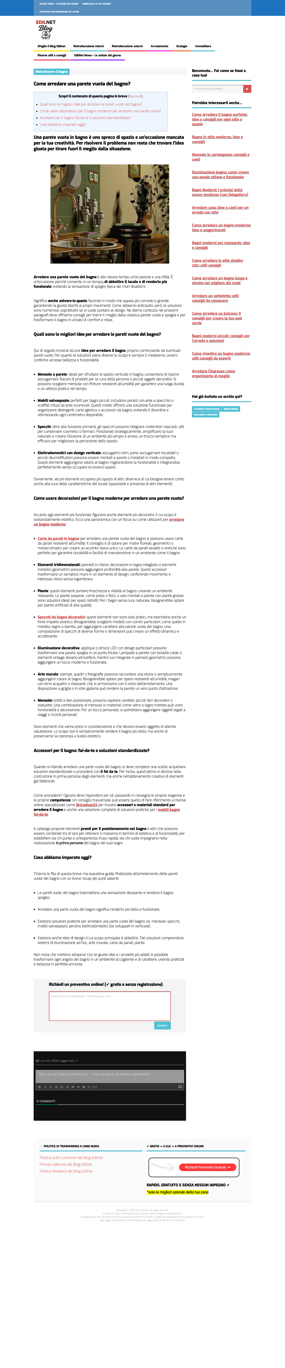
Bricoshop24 (86, 805)
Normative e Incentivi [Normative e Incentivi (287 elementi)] (205, 414)
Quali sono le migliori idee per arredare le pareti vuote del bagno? (91, 104)
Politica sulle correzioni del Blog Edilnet (71, 1157)
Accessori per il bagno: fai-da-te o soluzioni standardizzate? (85, 118)
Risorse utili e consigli (52, 55)
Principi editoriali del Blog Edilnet (66, 1164)
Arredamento (159, 46)
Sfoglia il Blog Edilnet (51, 46)
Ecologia (181, 46)
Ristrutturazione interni (88, 46)
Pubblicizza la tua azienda (96, 4)
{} (89, 1086)
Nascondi (135, 96)
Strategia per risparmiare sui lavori (59, 12)
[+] (94, 1086)
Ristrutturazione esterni (127, 46)
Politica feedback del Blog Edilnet (66, 1171)
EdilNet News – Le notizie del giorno (59, 4)
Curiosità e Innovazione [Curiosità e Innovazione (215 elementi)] (206, 409)
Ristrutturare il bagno (52, 72)
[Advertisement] (142, 1294)
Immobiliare (203, 46)
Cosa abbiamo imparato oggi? (63, 124)
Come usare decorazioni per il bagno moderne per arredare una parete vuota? (100, 111)
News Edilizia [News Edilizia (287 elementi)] (231, 409)
